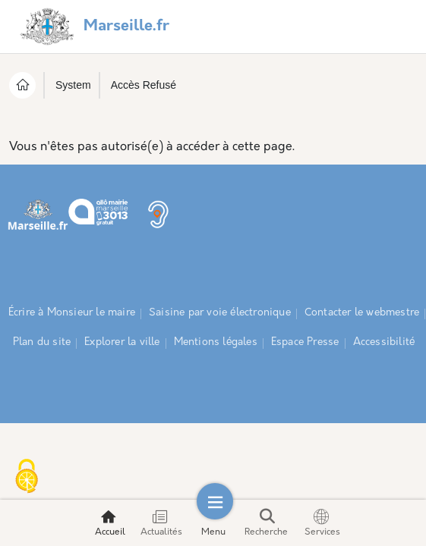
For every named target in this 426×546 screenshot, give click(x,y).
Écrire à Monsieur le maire (71, 313)
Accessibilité (384, 342)
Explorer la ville (121, 342)
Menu (213, 523)
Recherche (266, 523)
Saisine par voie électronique (220, 313)
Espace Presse (305, 342)
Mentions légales (215, 342)
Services (322, 523)
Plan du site (42, 342)
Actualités (161, 523)
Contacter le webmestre (362, 313)
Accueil (110, 523)
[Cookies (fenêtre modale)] (26, 477)
